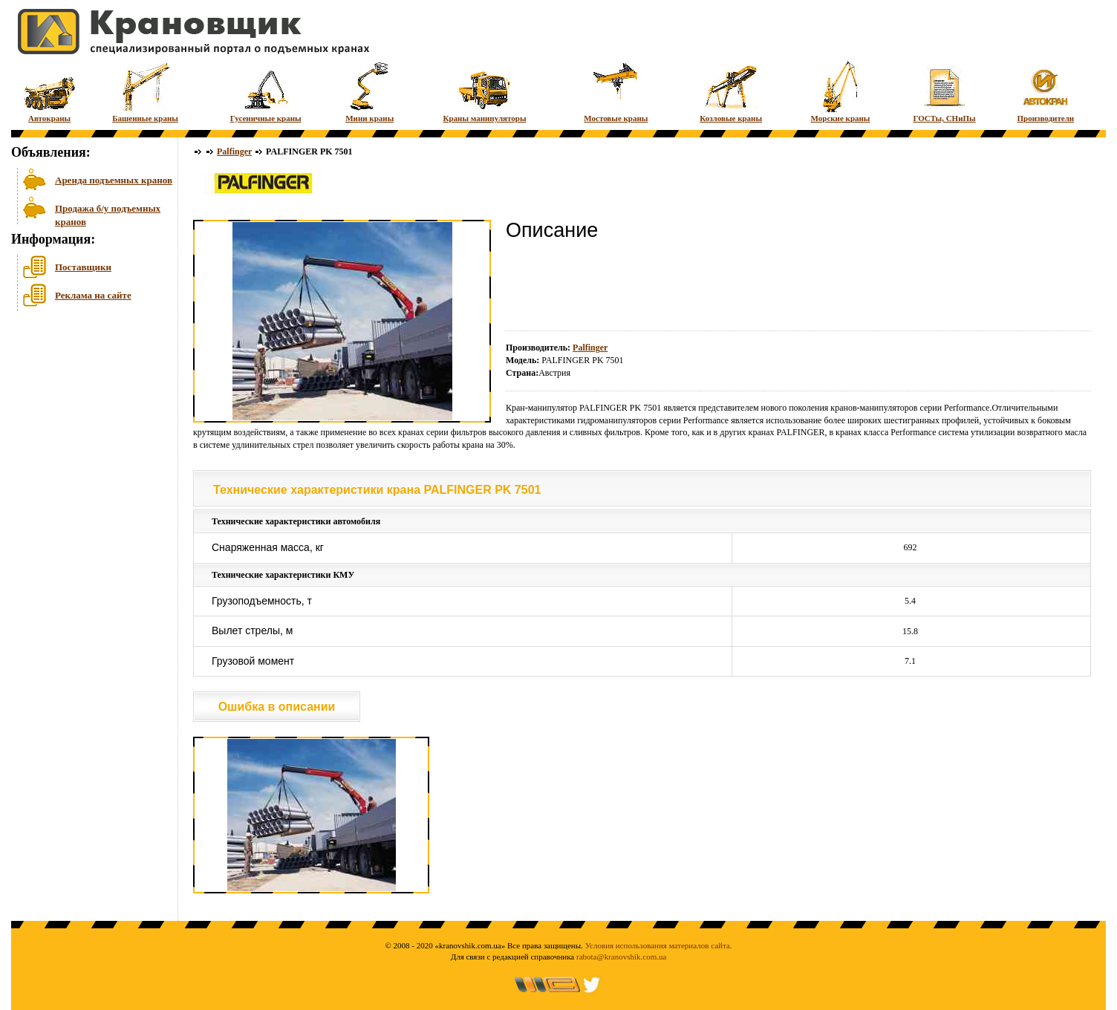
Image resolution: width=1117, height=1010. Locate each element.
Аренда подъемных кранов (113, 180)
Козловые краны (731, 91)
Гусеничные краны (266, 91)
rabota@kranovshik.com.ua (621, 956)
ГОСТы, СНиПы (944, 91)
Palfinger (234, 151)
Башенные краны (145, 91)
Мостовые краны (616, 91)
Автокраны (49, 91)
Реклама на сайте (93, 295)
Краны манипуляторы (484, 91)
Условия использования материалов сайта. (658, 945)
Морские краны (840, 91)
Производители (1046, 91)
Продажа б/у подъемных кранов (107, 213)
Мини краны (369, 91)
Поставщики (83, 267)
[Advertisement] (85, 430)
